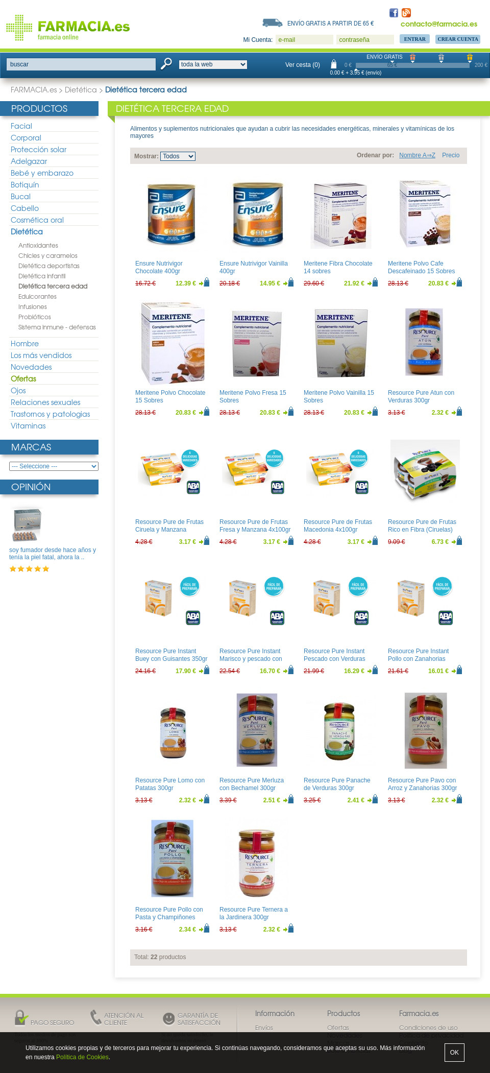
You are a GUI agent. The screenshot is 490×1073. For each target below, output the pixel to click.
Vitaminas (28, 425)
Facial (21, 126)
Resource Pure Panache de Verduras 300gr (337, 784)
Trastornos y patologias (50, 414)
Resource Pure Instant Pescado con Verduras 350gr (334, 659)
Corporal (26, 137)
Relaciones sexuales (45, 402)
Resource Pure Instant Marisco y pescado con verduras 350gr (250, 659)
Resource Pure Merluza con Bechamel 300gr (251, 784)
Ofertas (23, 378)
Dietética (81, 89)
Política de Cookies (82, 1057)
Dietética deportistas (49, 265)
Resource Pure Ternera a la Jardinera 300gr (253, 913)
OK (454, 1052)
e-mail (286, 39)
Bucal (21, 196)
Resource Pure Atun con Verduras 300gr (421, 396)
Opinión (31, 486)
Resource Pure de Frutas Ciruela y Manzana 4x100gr (169, 529)
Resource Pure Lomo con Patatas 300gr (170, 784)
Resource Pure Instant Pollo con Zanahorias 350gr (418, 659)
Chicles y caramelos (48, 255)
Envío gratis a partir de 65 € (330, 23)
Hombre (25, 343)
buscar (19, 64)
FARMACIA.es (34, 89)
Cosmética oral (37, 219)
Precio (450, 155)
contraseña (354, 39)
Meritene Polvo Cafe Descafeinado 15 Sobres (421, 267)
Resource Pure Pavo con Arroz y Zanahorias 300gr (422, 784)
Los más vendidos (41, 355)
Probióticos (34, 316)
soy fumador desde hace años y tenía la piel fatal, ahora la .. (52, 553)
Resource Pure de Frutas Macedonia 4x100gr (338, 525)
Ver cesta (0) (302, 64)
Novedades (31, 367)
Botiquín (25, 184)
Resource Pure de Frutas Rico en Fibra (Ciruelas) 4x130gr (422, 529)
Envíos (264, 1027)
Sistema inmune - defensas (57, 326)
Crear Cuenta (457, 39)
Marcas (31, 447)
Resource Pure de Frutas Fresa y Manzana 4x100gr (254, 525)
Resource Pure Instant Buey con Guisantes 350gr (171, 655)
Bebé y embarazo (42, 173)
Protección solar (38, 149)
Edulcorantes (37, 296)
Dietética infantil (41, 275)
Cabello (25, 208)
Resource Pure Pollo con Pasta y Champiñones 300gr (169, 917)
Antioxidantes (38, 245)
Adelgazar (29, 161)
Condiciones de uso (428, 1027)
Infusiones (32, 306)
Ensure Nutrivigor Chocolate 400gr (159, 267)
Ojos (18, 390)
